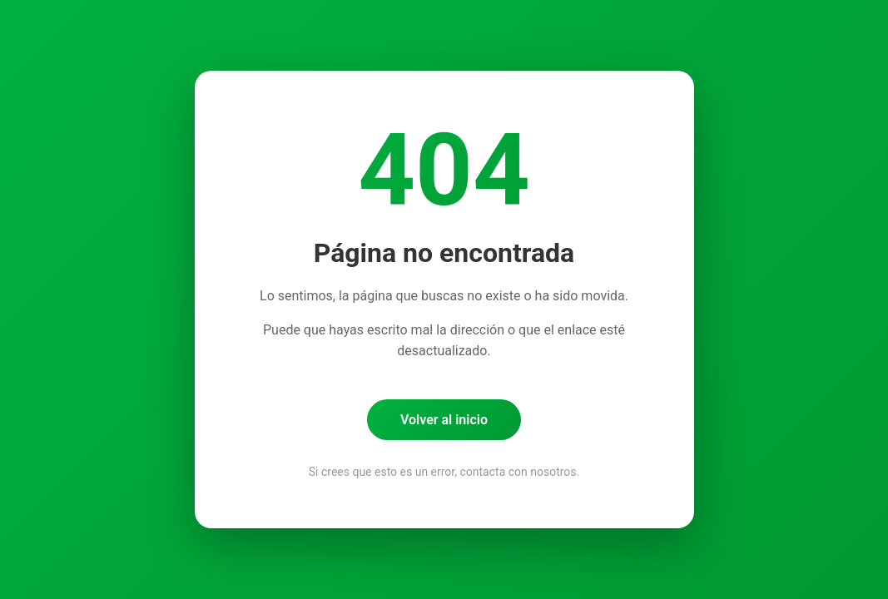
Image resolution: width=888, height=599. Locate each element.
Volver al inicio (444, 420)
